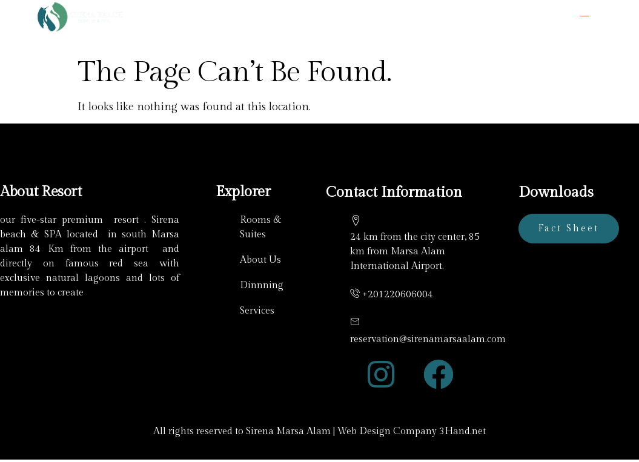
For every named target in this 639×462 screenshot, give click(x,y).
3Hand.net (462, 431)
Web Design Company (387, 431)
